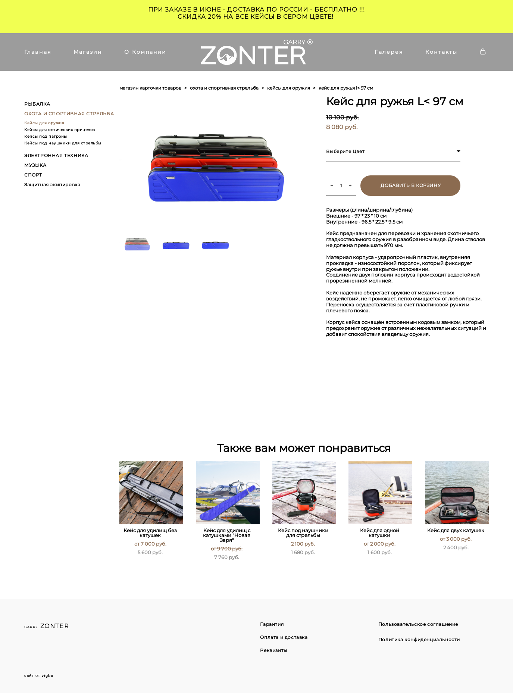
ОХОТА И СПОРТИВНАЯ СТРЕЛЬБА (69, 113)
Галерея (389, 52)
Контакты (441, 52)
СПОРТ (33, 175)
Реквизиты (273, 650)
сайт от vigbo (38, 676)
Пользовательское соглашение (418, 624)
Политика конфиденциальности (419, 639)
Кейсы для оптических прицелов (59, 129)
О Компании (145, 52)
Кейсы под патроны (45, 136)
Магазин (87, 52)
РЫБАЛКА (37, 104)
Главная (37, 52)
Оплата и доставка (283, 637)
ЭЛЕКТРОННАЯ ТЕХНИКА (56, 155)
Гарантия (272, 624)
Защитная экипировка (52, 184)
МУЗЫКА (35, 165)
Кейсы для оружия (44, 123)
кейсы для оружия (288, 88)
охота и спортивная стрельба (224, 88)
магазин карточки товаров (150, 88)
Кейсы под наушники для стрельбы (62, 143)
